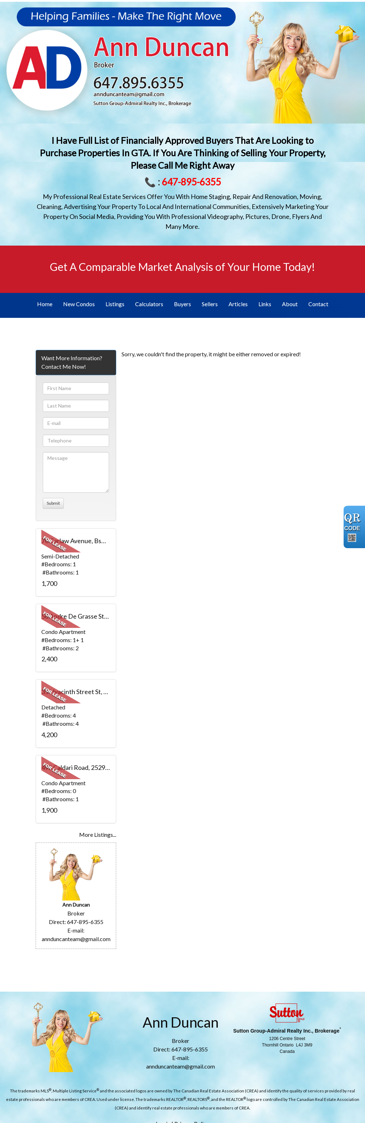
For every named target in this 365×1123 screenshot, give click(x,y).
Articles (238, 303)
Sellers (210, 303)
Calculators (149, 303)
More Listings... (97, 834)
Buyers (182, 303)
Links (264, 303)
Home (44, 303)
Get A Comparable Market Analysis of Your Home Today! (182, 266)
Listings (115, 303)
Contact (318, 303)
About (290, 303)
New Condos (79, 303)
